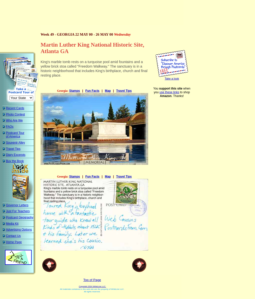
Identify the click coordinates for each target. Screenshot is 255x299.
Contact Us (13, 236)
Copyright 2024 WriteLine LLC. (92, 286)
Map (108, 91)
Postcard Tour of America (15, 134)
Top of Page (92, 280)
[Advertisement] (93, 13)
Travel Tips (13, 149)
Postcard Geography (19, 217)
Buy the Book (15, 161)
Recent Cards (15, 108)
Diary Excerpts (15, 155)
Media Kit (12, 223)
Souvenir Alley (15, 142)
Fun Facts (92, 91)
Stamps (74, 91)
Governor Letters (17, 205)
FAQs (9, 126)
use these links (169, 92)
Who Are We (14, 120)
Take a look (172, 78)
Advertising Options (19, 229)
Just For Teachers (18, 211)
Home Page (14, 242)
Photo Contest (15, 114)
